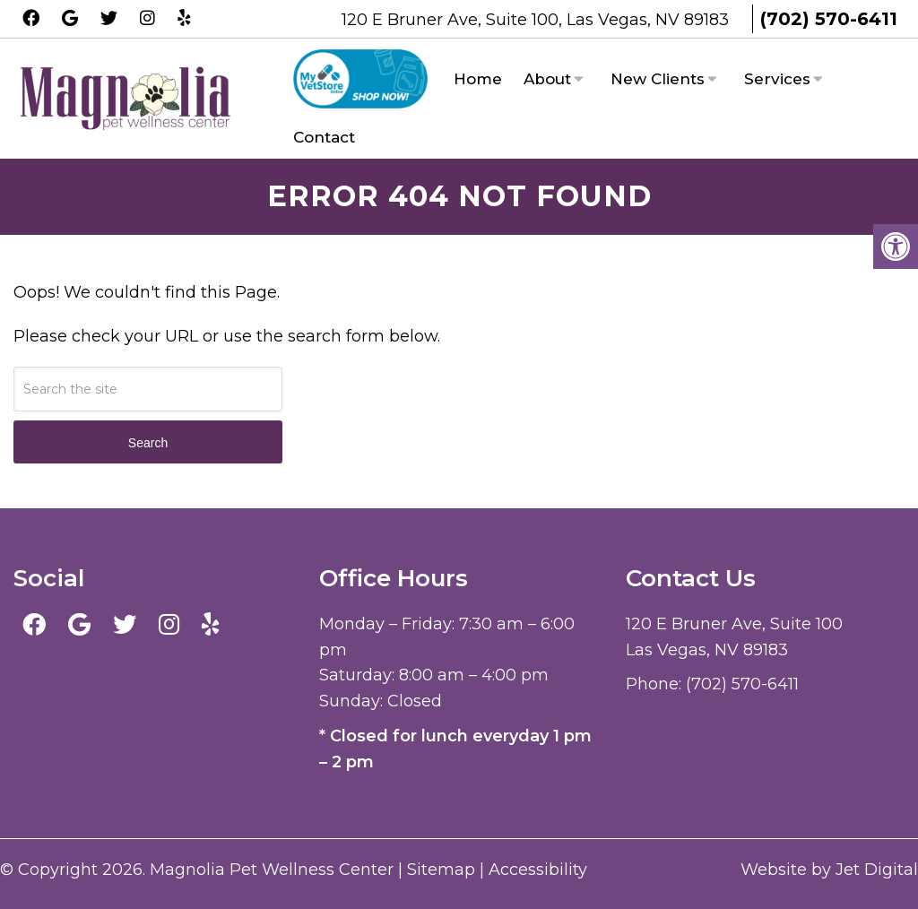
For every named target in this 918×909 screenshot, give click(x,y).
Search (148, 443)
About (547, 79)
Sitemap (441, 869)
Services (777, 79)
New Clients (658, 79)
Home (478, 79)
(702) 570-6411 (828, 19)
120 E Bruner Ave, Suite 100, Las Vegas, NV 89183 (537, 20)
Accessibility (538, 869)
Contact (324, 137)
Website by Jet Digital (829, 869)
